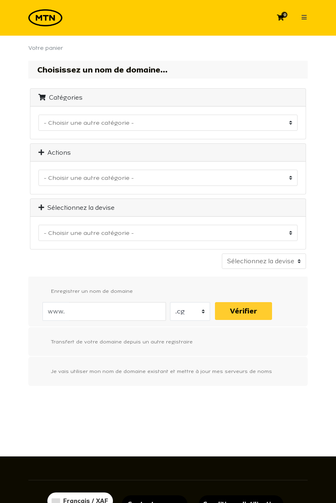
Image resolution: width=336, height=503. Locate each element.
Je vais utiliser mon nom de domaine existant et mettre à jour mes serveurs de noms (155, 371)
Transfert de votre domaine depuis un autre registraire (115, 342)
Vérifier (243, 311)
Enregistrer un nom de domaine (85, 291)
